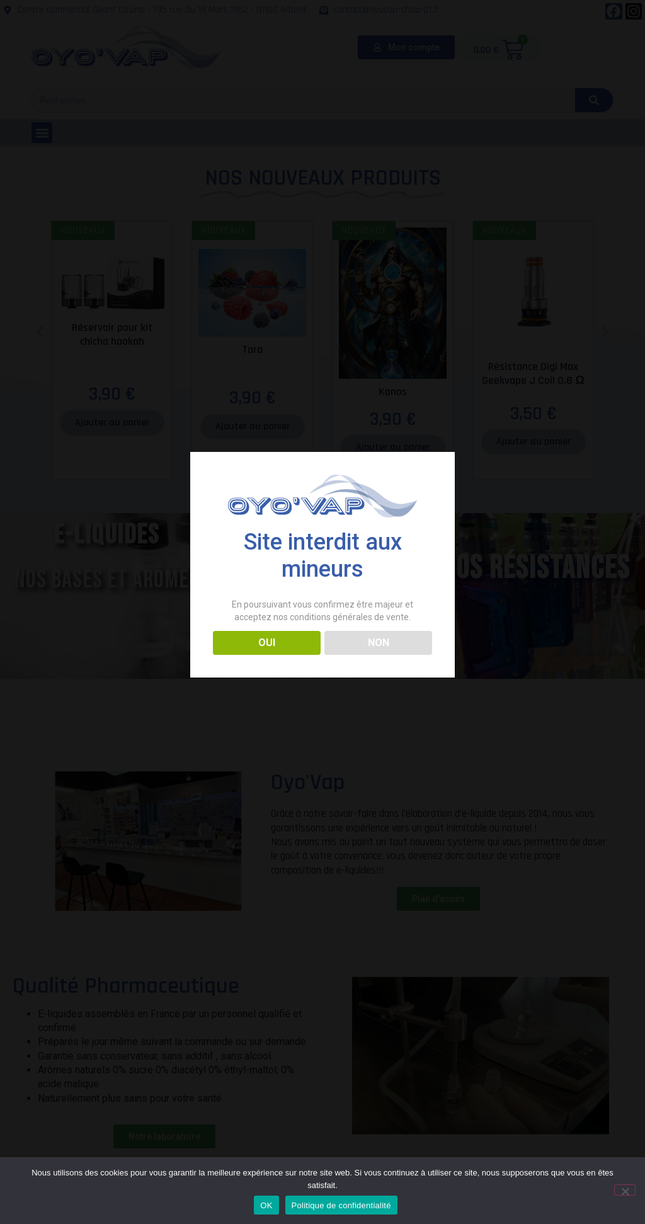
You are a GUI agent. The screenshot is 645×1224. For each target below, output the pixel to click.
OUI (266, 643)
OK (266, 1205)
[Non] (625, 1190)
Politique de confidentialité (341, 1205)
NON (378, 643)
